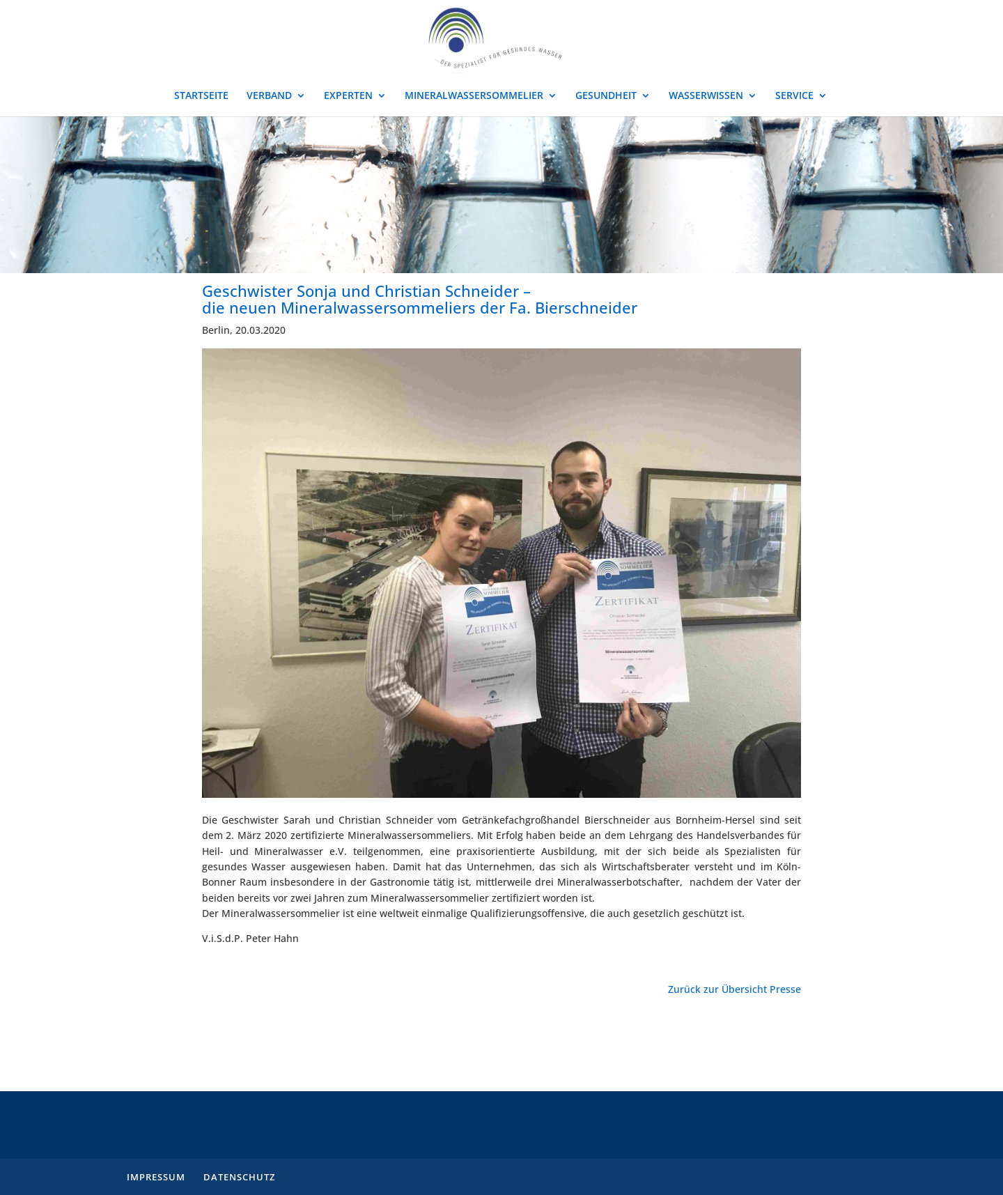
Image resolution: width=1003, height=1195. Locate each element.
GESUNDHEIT (606, 96)
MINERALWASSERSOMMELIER (474, 96)
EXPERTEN (348, 96)
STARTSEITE (201, 96)
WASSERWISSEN (706, 96)
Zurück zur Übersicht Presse (734, 989)
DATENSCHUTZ (239, 1177)
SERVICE (794, 96)
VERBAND (269, 96)
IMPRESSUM (156, 1177)
